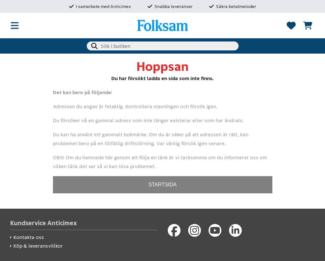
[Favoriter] (291, 26)
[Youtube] (215, 230)
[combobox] (162, 46)
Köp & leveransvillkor (38, 245)
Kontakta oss (28, 237)
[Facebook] (174, 230)
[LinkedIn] (235, 230)
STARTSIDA (162, 184)
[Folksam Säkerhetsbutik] (162, 25)
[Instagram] (194, 230)
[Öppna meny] (15, 26)
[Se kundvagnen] (308, 26)
